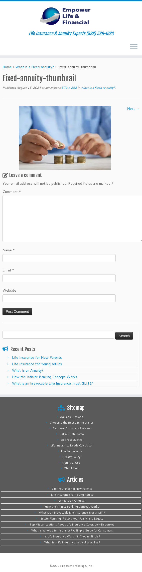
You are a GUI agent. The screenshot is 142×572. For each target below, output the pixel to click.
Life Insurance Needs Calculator (71, 445)
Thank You (71, 468)
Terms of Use (71, 463)
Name (8, 250)
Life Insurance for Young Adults (37, 363)
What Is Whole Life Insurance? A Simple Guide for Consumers (72, 530)
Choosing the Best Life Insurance (72, 423)
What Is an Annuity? (27, 370)
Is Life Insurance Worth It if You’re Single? (72, 536)
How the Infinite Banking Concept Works (44, 376)
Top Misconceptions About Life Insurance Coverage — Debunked (72, 525)
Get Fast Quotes (71, 440)
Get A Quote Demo (71, 434)
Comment (11, 191)
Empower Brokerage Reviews (71, 428)
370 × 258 (69, 88)
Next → (133, 108)
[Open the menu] (134, 46)
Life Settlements (71, 451)
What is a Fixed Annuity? (34, 66)
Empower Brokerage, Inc (76, 566)
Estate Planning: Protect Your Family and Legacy (72, 519)
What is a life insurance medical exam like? (72, 542)
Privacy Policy (71, 457)
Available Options (71, 417)
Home (7, 66)
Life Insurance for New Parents (37, 357)
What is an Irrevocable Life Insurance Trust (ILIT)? (52, 383)
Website (9, 290)
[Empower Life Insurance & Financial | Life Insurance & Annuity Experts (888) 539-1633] (71, 16)
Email (8, 270)
